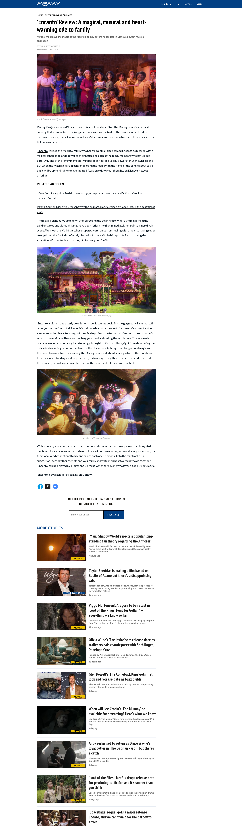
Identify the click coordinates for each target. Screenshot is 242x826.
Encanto (43, 150)
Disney (132, 170)
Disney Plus (44, 127)
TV (177, 4)
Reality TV (166, 4)
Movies (188, 4)
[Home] (48, 3)
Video (199, 4)
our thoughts (116, 170)
